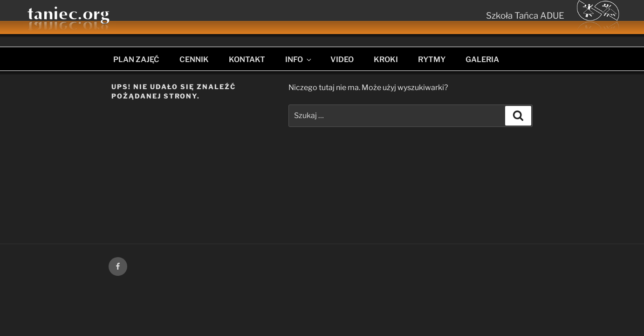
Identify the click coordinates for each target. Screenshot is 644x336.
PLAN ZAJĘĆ (136, 59)
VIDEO (342, 59)
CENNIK (194, 59)
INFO (299, 59)
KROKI (386, 59)
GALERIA (482, 59)
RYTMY (431, 59)
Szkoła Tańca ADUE (525, 15)
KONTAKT (247, 59)
